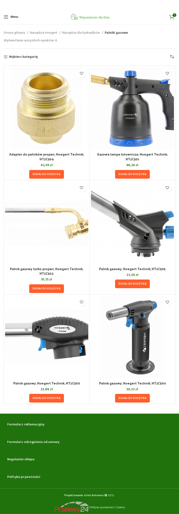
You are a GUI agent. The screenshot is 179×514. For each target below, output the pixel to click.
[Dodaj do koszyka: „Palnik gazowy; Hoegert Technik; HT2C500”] (46, 398)
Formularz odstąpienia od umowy (33, 442)
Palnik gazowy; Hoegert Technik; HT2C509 (132, 383)
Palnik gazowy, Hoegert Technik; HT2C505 (132, 269)
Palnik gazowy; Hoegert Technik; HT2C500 (46, 383)
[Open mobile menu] (11, 17)
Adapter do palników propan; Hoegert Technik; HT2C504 (46, 156)
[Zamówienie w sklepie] (171, 57)
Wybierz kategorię (23, 57)
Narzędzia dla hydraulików (81, 33)
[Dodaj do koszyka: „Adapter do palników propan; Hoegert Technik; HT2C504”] (46, 174)
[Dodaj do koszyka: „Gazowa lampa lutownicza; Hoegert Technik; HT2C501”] (132, 174)
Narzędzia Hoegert (44, 33)
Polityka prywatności (23, 477)
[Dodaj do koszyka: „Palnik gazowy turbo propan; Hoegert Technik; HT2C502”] (46, 288)
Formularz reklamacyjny (25, 424)
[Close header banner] (173, 5)
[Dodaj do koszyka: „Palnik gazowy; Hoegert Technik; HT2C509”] (132, 398)
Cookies (121, 507)
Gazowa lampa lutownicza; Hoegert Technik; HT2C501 (132, 156)
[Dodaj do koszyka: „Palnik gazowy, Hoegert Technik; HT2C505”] (132, 284)
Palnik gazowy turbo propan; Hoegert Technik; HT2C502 (46, 271)
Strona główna (15, 33)
